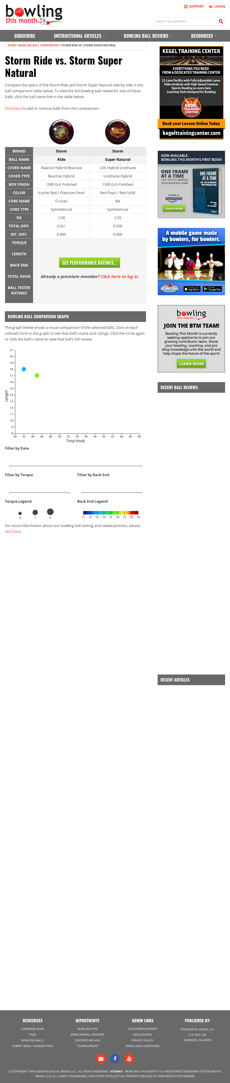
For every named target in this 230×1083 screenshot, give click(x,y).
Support (193, 6)
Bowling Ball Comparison (38, 45)
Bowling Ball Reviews (87, 1034)
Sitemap (116, 1071)
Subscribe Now (32, 1029)
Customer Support (142, 1029)
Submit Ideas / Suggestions (32, 1046)
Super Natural (117, 159)
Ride (61, 159)
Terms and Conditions (142, 1046)
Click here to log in (119, 276)
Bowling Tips (87, 1029)
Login (216, 6)
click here (13, 531)
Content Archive (87, 1040)
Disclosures (142, 1034)
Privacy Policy (143, 1040)
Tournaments (87, 1046)
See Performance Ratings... (89, 262)
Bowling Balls (32, 1040)
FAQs (32, 1034)
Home (12, 45)
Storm (61, 151)
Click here (13, 108)
